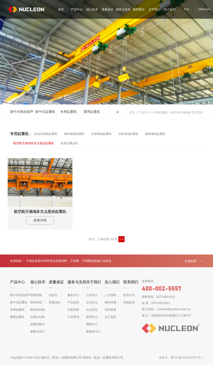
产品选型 (73, 305)
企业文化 (92, 305)
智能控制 (36, 298)
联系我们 (130, 285)
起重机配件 (37, 327)
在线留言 (129, 305)
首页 (61, 9)
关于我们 (154, 9)
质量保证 (107, 9)
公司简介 (92, 298)
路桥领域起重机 (155, 133)
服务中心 (73, 298)
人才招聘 (110, 298)
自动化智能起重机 (46, 133)
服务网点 (138, 9)
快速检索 (194, 262)
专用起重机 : (20, 134)
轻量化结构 (37, 320)
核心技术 (92, 9)
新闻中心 (92, 320)
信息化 (53, 298)
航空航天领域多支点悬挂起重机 (33, 143)
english (204, 9)
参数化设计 (37, 334)
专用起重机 (68, 112)
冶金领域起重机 (128, 133)
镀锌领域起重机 (74, 133)
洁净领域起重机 (101, 133)
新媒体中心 (93, 334)
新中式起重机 (45, 112)
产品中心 (76, 9)
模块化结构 (37, 313)
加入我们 (170, 9)
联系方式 (129, 298)
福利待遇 (110, 305)
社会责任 (92, 313)
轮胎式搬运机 (69, 143)
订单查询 (73, 320)
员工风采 (110, 320)
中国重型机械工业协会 (96, 262)
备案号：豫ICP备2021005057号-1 (181, 361)
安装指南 (73, 313)
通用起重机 (91, 112)
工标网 (74, 262)
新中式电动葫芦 (21, 112)
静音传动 (36, 305)
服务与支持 (123, 9)
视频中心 (92, 327)
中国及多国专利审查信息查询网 (46, 262)
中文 (186, 9)
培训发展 (110, 313)
